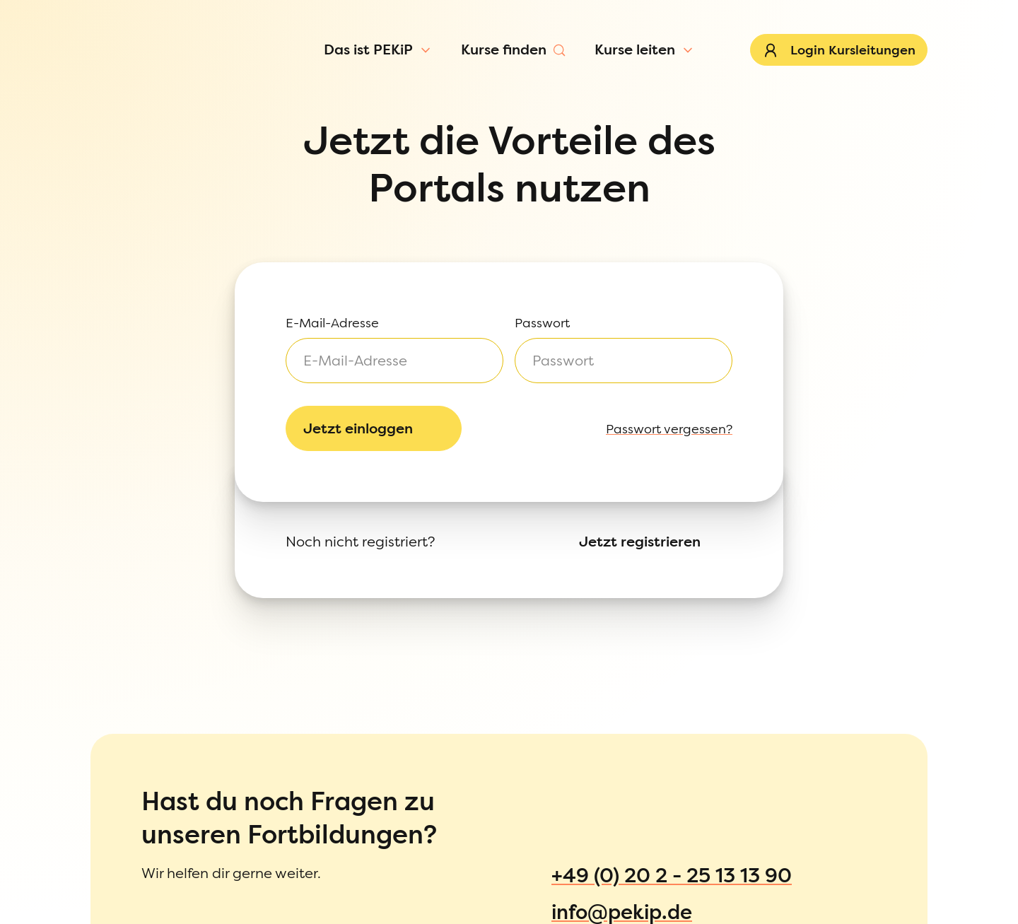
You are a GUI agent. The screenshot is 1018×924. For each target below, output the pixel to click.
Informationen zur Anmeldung (120, 865)
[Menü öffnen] (121, 95)
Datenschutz (69, 836)
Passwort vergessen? (56, 238)
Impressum (66, 808)
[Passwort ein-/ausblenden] (141, 207)
